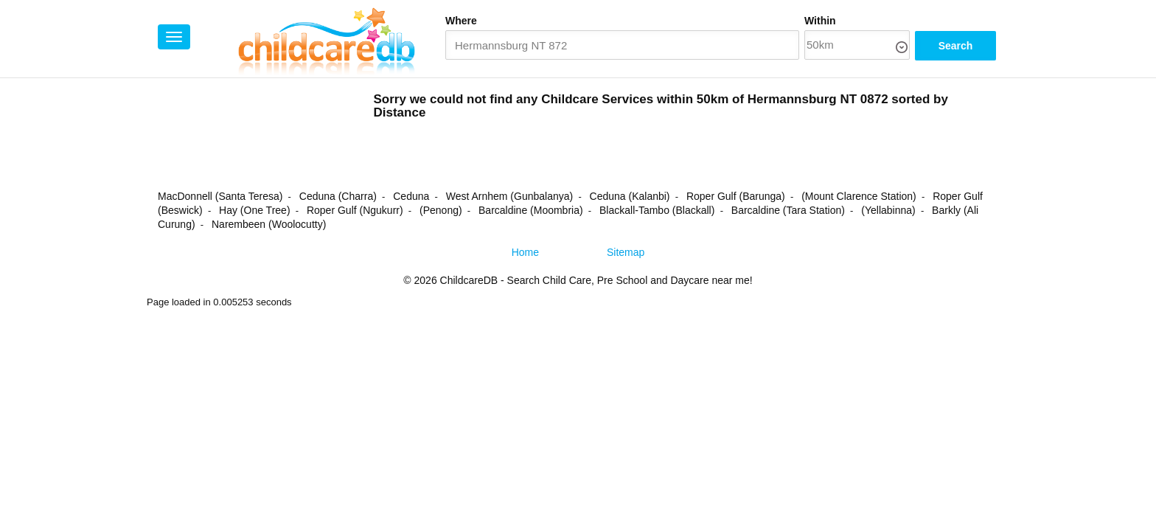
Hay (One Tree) (254, 210)
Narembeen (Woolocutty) (269, 224)
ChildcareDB (469, 280)
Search (956, 46)
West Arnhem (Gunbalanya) (510, 196)
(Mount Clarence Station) (858, 196)
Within (820, 21)
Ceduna (411, 196)
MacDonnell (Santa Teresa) (220, 196)
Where (461, 21)
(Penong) (440, 210)
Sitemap (625, 252)
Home (525, 252)
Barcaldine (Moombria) (530, 210)
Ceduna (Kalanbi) (630, 196)
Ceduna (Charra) (338, 196)
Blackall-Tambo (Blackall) (656, 210)
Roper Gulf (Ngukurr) (355, 210)
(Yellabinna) (888, 210)
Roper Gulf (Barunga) (735, 196)
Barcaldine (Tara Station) (788, 210)
